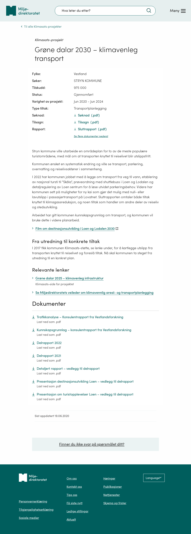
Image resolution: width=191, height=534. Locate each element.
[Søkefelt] (105, 10)
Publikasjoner (112, 486)
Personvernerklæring (33, 501)
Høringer (109, 478)
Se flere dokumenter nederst (91, 136)
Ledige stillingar (77, 511)
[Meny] (177, 10)
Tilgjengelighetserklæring (36, 509)
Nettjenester (111, 495)
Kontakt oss (74, 486)
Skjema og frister (114, 503)
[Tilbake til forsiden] (23, 10)
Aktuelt (71, 519)
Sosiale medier (29, 518)
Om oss (72, 478)
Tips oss (72, 495)
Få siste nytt (74, 503)
